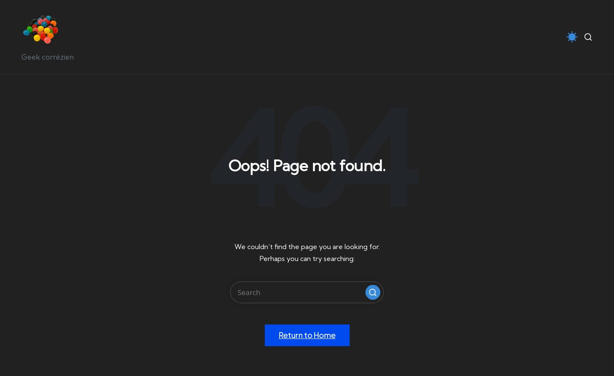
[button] (372, 292)
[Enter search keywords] (307, 292)
